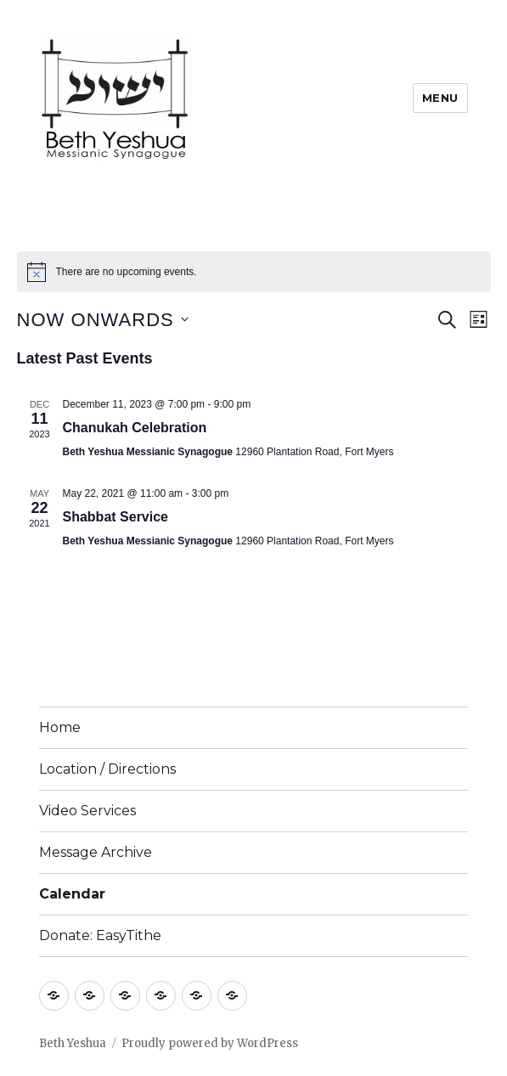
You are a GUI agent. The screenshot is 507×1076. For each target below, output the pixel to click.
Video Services (87, 811)
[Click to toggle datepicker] (103, 320)
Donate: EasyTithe (100, 935)
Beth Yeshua (72, 1043)
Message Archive (95, 852)
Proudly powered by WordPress (209, 1043)
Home (60, 727)
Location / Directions (107, 769)
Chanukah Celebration (135, 427)
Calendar (72, 894)
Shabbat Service (116, 517)
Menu (440, 97)
